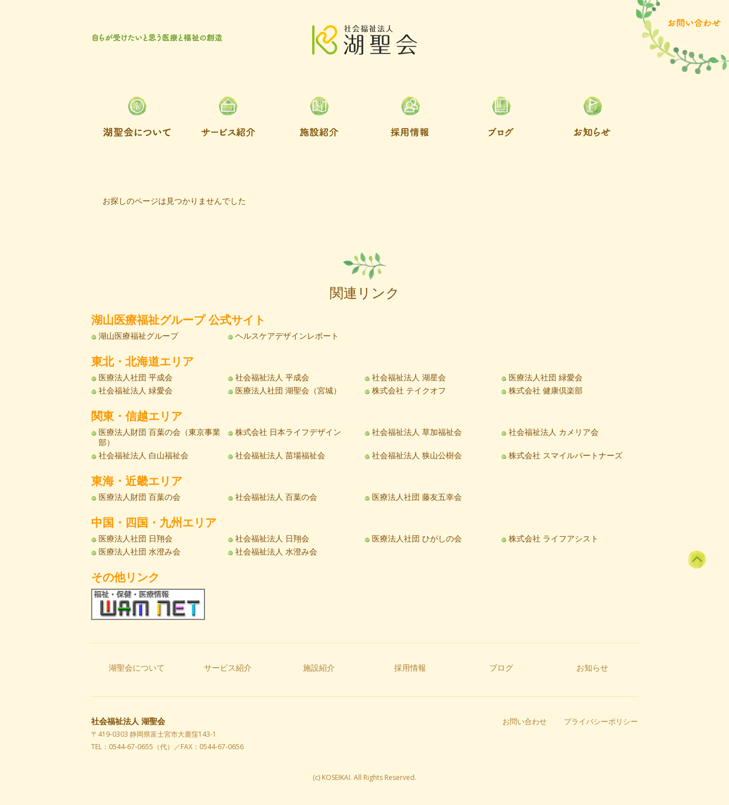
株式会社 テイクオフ (409, 390)
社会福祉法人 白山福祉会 (144, 455)
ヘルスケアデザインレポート (287, 335)
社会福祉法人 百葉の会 (276, 497)
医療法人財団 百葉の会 (140, 497)
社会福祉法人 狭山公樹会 (417, 455)
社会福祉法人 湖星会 (409, 377)
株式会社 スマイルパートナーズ (565, 455)
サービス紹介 (228, 667)
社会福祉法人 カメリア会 (554, 432)
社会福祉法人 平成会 (272, 377)
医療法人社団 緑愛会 (546, 377)
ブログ (501, 667)
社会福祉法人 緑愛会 (136, 390)
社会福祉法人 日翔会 (272, 538)
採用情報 (410, 667)
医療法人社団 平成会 (136, 377)
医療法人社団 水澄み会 (140, 551)
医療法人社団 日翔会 (136, 538)
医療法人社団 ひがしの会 (417, 538)
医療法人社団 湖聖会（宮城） (288, 390)
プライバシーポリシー (601, 721)
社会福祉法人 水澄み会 (276, 551)
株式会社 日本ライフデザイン (288, 432)
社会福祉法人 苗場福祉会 (280, 455)
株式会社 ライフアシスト (554, 538)
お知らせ (592, 667)
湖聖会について (137, 667)
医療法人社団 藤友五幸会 (417, 497)
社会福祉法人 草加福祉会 (417, 432)
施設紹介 (319, 667)
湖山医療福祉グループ (138, 335)
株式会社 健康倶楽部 (546, 390)
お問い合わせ (524, 721)
